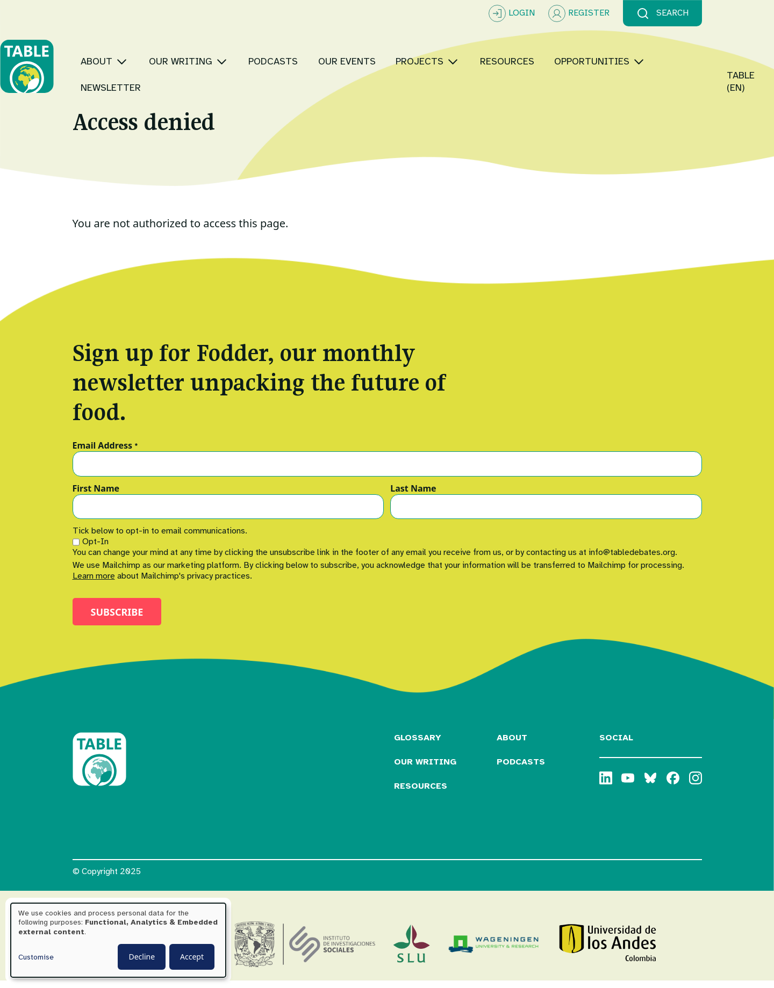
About (512, 744)
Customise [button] (36, 957)
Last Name (413, 495)
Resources (420, 792)
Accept (192, 956)
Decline (141, 956)
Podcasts (521, 768)
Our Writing (425, 768)
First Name (96, 495)
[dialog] (118, 940)
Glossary (417, 744)
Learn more (94, 583)
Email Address (106, 452)
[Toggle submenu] (194, 53)
